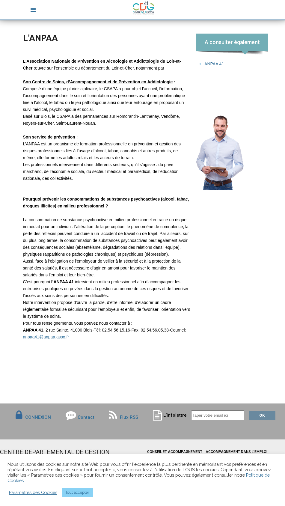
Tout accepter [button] (77, 492)
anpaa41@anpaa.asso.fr (46, 337)
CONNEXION (38, 417)
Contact (86, 417)
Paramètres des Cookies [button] (33, 492)
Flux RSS (123, 417)
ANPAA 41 (214, 63)
